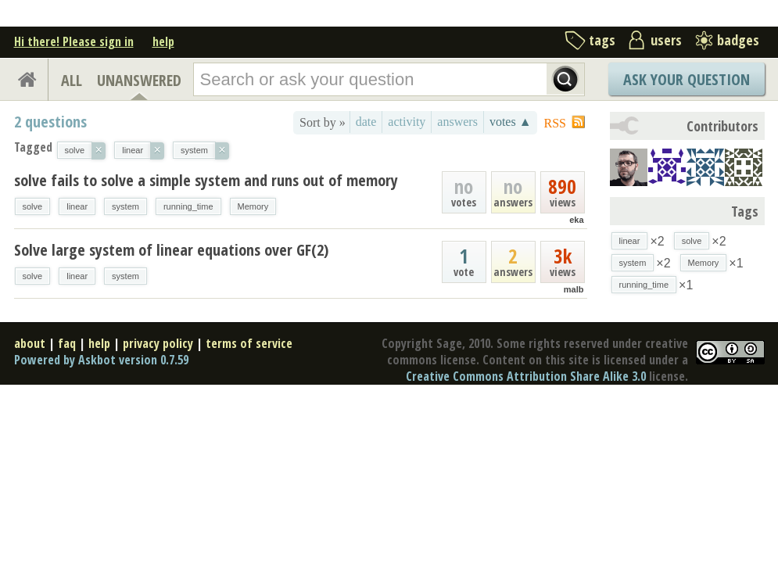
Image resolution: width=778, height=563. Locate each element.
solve (33, 206)
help (163, 41)
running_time (188, 206)
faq (67, 343)
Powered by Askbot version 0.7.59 (101, 359)
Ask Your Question (686, 79)
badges (738, 39)
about (29, 343)
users (666, 39)
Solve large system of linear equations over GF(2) (171, 249)
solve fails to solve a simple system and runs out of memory (206, 180)
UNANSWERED (139, 80)
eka (576, 219)
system (125, 206)
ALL (71, 80)
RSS (555, 123)
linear (77, 206)
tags (602, 39)
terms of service (249, 343)
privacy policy (158, 343)
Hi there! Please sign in (74, 41)
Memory (253, 206)
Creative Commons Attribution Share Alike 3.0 (526, 376)
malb (574, 289)
